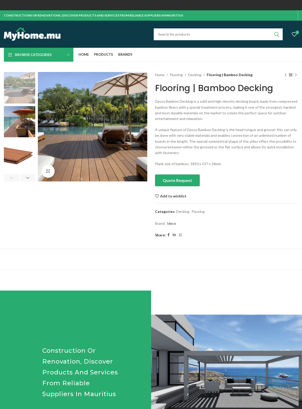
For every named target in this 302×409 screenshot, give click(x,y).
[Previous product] (285, 74)
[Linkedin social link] (174, 234)
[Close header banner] (295, 5)
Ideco (171, 223)
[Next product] (295, 74)
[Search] (218, 34)
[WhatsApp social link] (180, 234)
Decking (194, 74)
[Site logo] (32, 33)
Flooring (176, 74)
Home (160, 74)
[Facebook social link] (168, 234)
